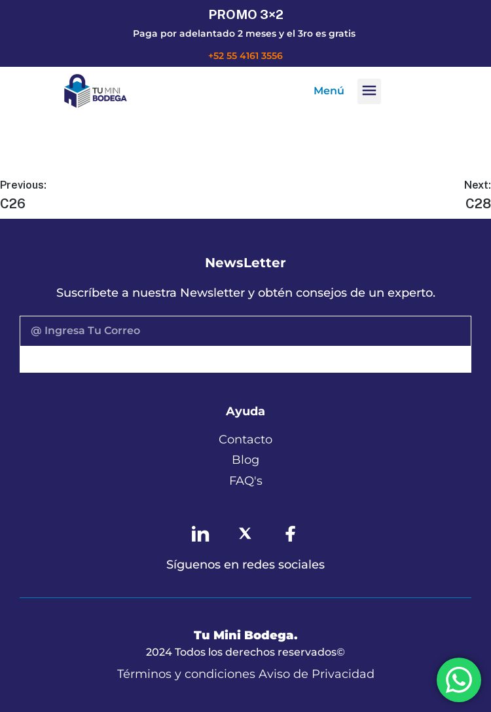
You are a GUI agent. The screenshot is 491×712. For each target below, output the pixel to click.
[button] (369, 91)
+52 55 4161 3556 (245, 56)
